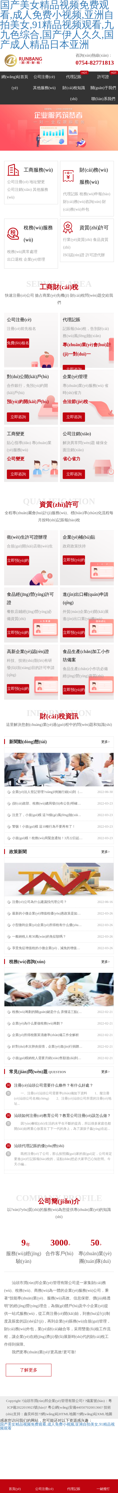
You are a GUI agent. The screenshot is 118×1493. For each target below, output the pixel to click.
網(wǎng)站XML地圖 (95, 1414)
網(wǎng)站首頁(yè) (14, 82)
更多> (105, 742)
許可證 (103, 77)
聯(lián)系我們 (103, 99)
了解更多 (28, 1370)
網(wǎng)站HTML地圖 (58, 1414)
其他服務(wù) (44, 88)
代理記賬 (73, 77)
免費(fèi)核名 (18, 343)
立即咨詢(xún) (74, 370)
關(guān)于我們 (103, 88)
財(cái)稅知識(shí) (73, 93)
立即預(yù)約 (18, 560)
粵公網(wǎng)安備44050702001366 (74, 1407)
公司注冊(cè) (44, 77)
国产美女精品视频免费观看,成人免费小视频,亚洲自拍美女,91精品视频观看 (57, 1426)
